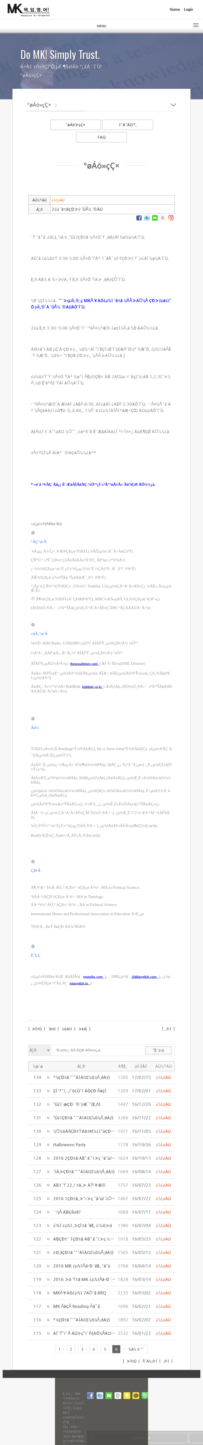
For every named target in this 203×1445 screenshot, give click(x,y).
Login (188, 9)
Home (175, 9)
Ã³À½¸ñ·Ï (149, 1361)
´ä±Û (52, 1029)
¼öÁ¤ (67, 1029)
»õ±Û (36, 1029)
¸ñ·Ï (168, 1029)
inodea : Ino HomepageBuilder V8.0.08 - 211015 (145, 1374)
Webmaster (19, 1417)
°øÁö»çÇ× (75, 124)
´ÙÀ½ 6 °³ (136, 1349)
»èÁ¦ (82, 1029)
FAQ (102, 137)
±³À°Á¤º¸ (128, 124)
